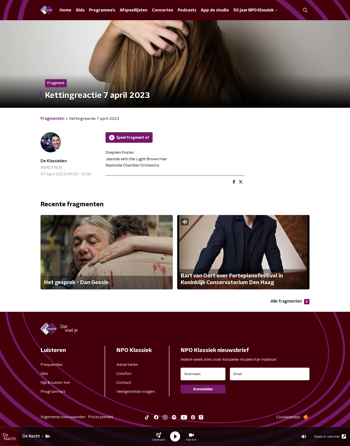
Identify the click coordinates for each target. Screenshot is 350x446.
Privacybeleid (100, 417)
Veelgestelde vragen (135, 392)
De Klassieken (54, 161)
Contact (123, 383)
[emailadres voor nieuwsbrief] (269, 374)
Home (65, 10)
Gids (80, 10)
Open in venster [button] (330, 436)
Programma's (102, 10)
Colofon (123, 374)
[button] (158, 436)
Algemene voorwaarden (63, 417)
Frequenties (52, 365)
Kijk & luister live (55, 383)
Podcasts (187, 10)
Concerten (162, 10)
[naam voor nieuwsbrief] (203, 374)
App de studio (215, 10)
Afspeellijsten (133, 10)
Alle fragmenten (289, 301)
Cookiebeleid (288, 417)
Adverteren (127, 365)
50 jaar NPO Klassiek (255, 10)
